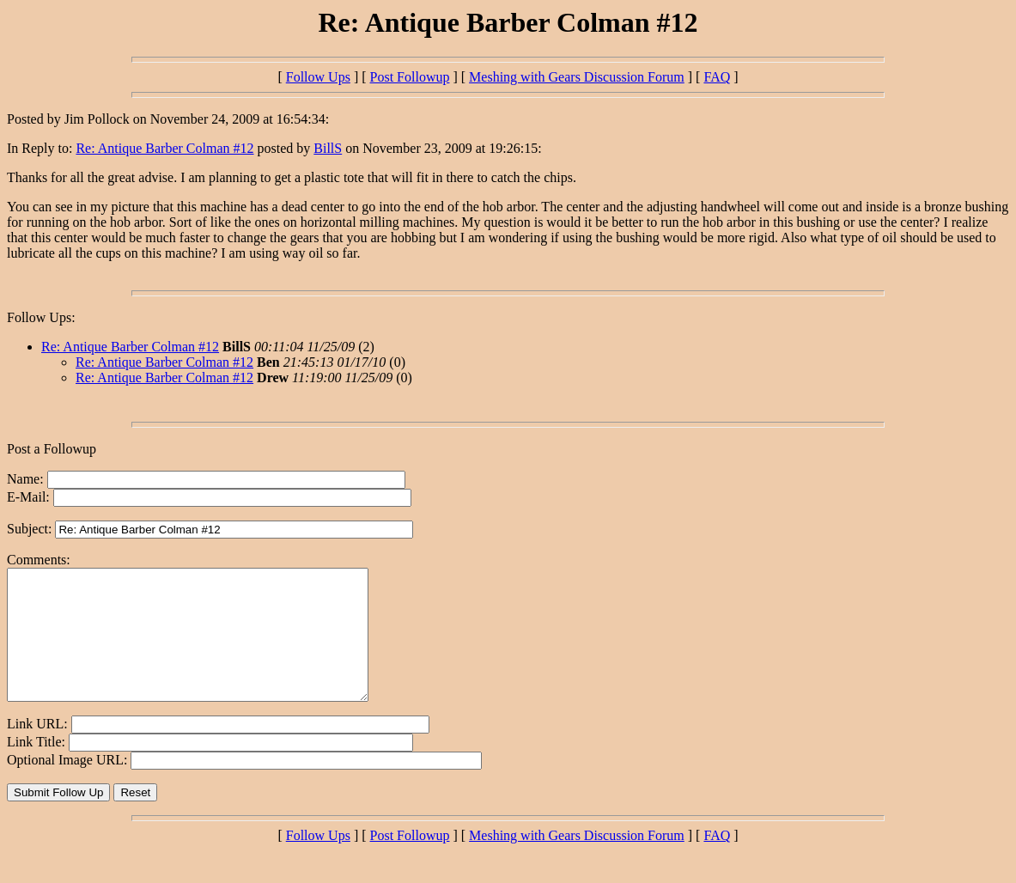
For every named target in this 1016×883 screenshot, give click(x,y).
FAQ (716, 77)
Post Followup (410, 77)
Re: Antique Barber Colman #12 (164, 148)
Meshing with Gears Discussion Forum (576, 77)
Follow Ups (318, 77)
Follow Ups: (41, 317)
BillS (327, 148)
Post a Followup (51, 449)
